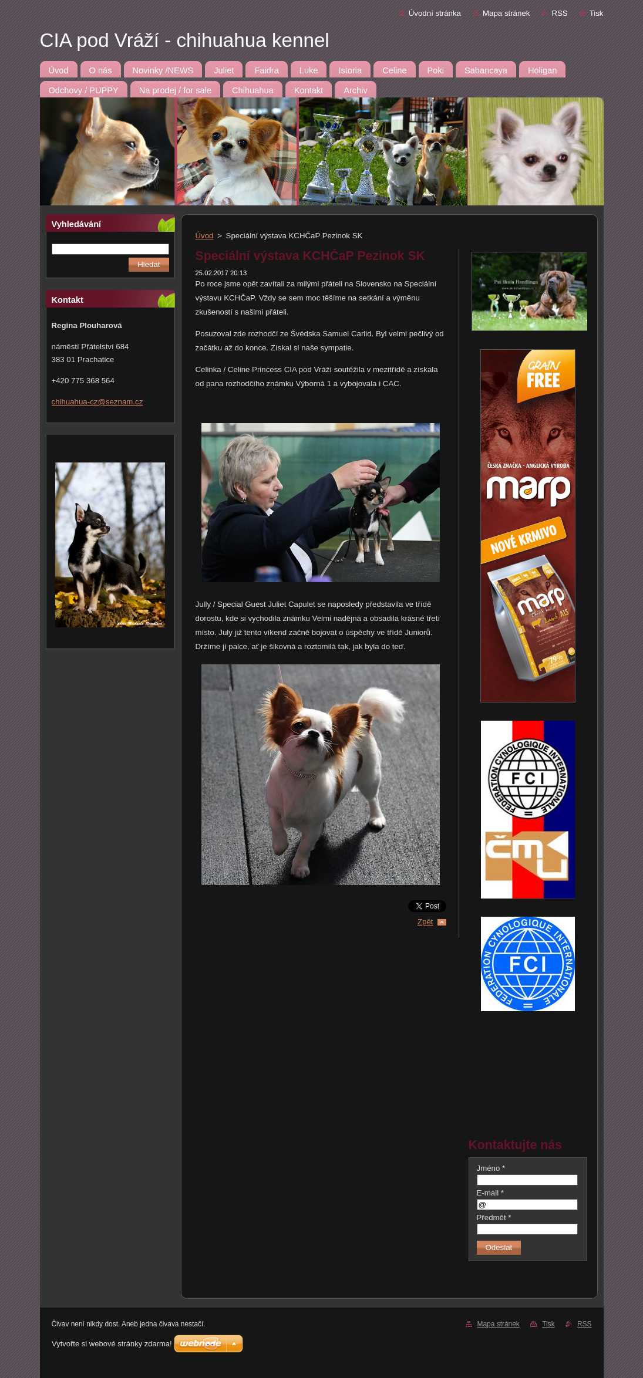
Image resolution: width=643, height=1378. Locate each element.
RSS (559, 13)
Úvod (205, 235)
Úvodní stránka (435, 13)
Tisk (597, 13)
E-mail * (490, 1192)
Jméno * (491, 1168)
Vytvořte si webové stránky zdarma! (112, 1343)
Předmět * (494, 1217)
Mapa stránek (506, 13)
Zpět (425, 921)
